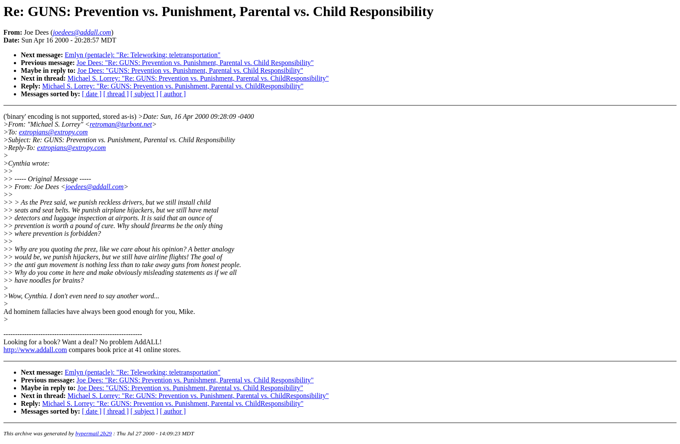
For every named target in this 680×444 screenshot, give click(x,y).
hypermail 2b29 (93, 433)
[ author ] (173, 94)
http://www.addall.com (35, 349)
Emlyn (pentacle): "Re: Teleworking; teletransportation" (142, 55)
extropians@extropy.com (53, 132)
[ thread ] (116, 94)
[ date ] (91, 94)
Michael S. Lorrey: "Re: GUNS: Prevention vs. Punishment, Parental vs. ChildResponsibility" (198, 78)
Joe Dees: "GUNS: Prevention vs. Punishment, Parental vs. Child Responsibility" (190, 70)
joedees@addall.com (94, 186)
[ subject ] (144, 94)
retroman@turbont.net (121, 124)
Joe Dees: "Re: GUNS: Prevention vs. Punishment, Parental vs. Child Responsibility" (195, 62)
